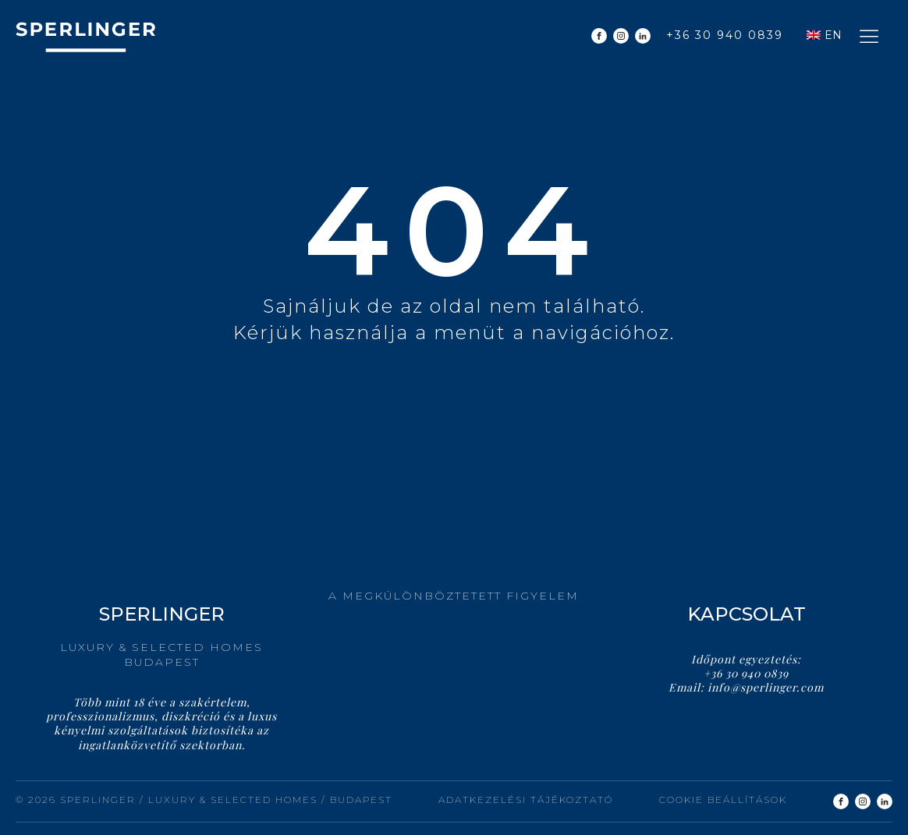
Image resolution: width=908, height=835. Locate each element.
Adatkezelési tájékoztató (525, 799)
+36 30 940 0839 (724, 35)
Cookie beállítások (723, 799)
